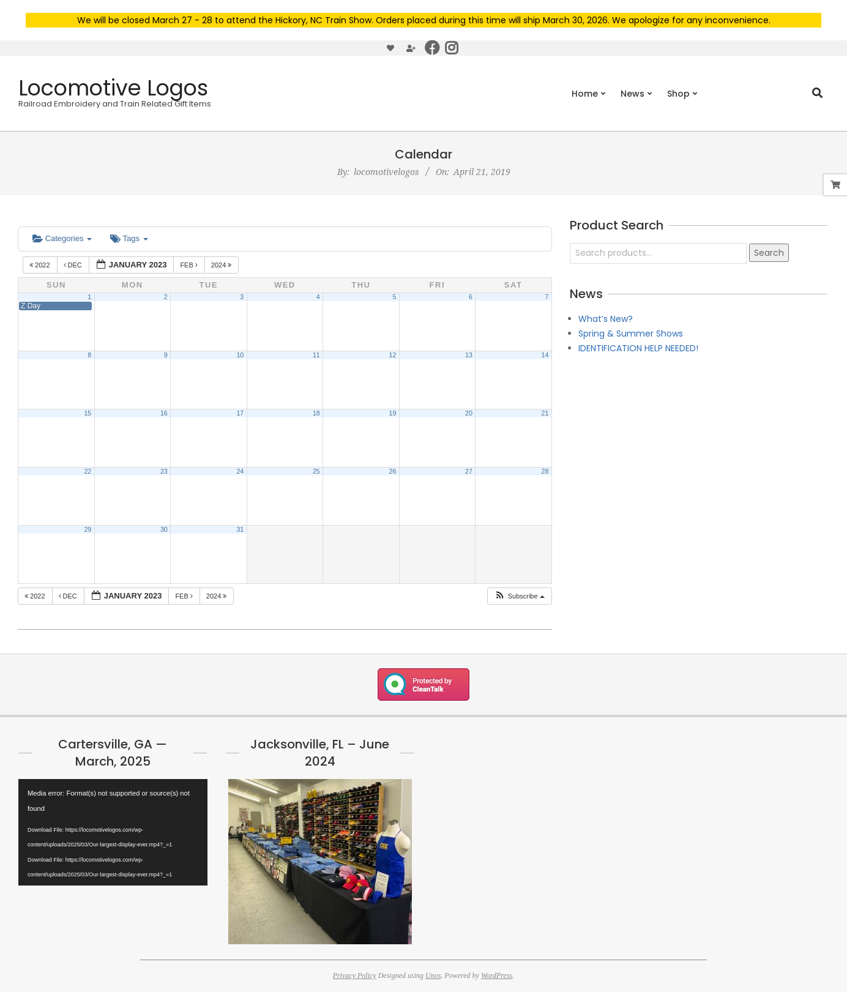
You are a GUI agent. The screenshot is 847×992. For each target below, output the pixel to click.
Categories (62, 238)
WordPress (496, 975)
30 (164, 529)
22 (87, 471)
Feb (190, 265)
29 (87, 529)
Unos (433, 975)
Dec (74, 265)
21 (545, 413)
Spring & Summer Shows (630, 333)
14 (545, 355)
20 (468, 413)
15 (87, 413)
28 (545, 471)
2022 (40, 265)
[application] (112, 832)
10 (240, 355)
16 (164, 413)
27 (468, 471)
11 (316, 355)
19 (392, 413)
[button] (519, 596)
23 (164, 471)
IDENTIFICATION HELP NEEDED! (638, 348)
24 (240, 471)
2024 (222, 265)
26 (392, 471)
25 (316, 471)
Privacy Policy (354, 975)
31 (240, 529)
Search (769, 253)
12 (392, 355)
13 (468, 355)
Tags (128, 238)
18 (316, 413)
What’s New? (605, 319)
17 (240, 413)
